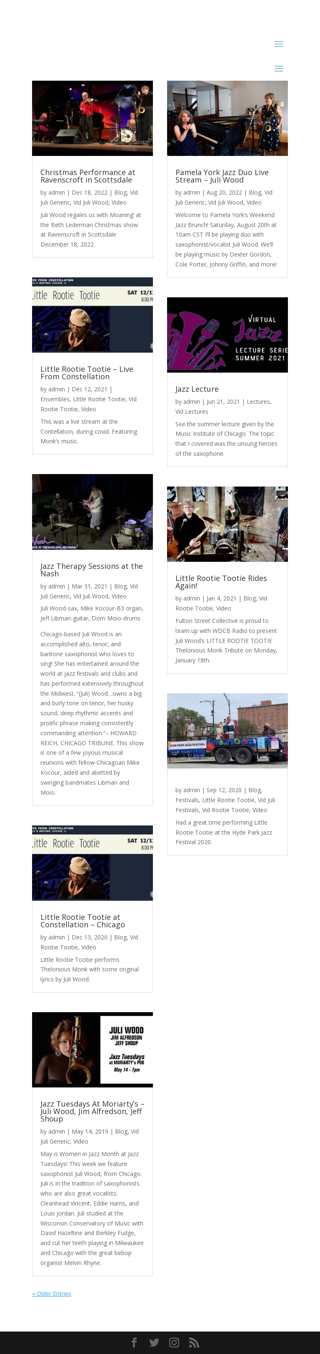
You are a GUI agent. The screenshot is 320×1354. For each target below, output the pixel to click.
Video (119, 202)
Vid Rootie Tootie (225, 810)
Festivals (187, 800)
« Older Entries (51, 1293)
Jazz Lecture (197, 389)
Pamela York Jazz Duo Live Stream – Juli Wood (222, 176)
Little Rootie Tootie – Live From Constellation (86, 372)
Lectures (258, 401)
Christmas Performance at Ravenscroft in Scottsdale (87, 176)
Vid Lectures (191, 411)
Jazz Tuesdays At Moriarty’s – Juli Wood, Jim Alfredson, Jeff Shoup (92, 1111)
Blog (120, 192)
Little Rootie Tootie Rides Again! (221, 582)
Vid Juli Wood (90, 202)
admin (56, 192)
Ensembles (55, 399)
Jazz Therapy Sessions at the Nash (91, 569)
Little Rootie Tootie (99, 399)
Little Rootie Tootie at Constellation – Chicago (82, 920)
